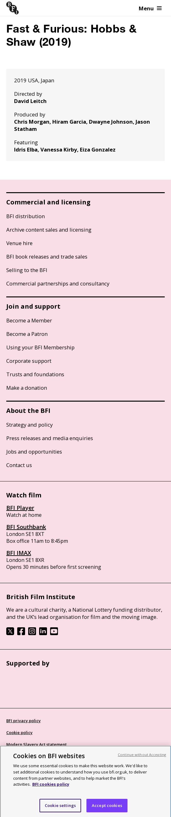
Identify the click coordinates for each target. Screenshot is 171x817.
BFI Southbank (26, 527)
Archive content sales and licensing (48, 229)
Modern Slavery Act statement (36, 744)
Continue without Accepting (142, 756)
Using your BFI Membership (40, 347)
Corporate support (28, 360)
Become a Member (29, 320)
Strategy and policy (29, 424)
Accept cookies (107, 807)
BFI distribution (25, 216)
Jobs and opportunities (34, 451)
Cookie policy (19, 732)
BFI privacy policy (23, 720)
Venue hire (19, 243)
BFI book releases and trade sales (46, 256)
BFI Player (20, 507)
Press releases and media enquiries (49, 438)
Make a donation (26, 387)
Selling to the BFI (26, 270)
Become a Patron (27, 333)
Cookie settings (60, 807)
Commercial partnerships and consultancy (57, 283)
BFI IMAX (18, 553)
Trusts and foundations (35, 374)
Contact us (19, 465)
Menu (150, 8)
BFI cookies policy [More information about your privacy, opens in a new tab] (50, 786)
